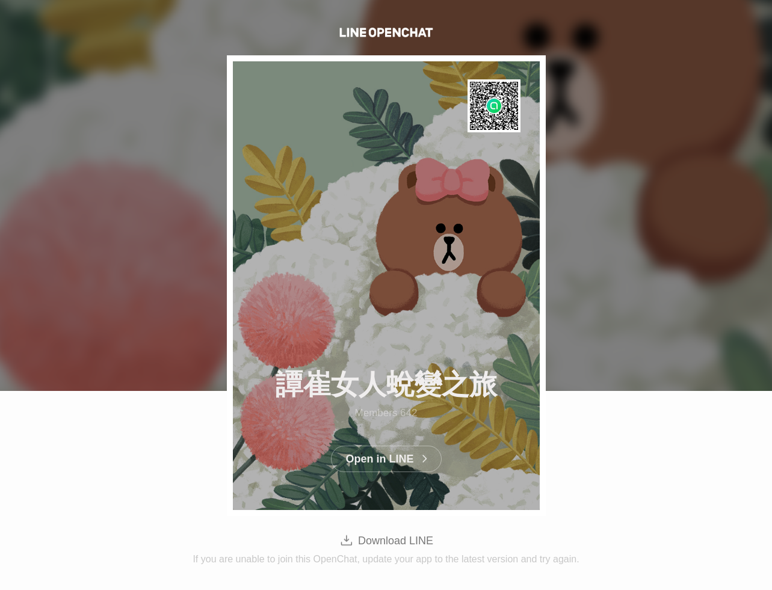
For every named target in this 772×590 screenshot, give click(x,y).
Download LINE (395, 541)
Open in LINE (379, 459)
